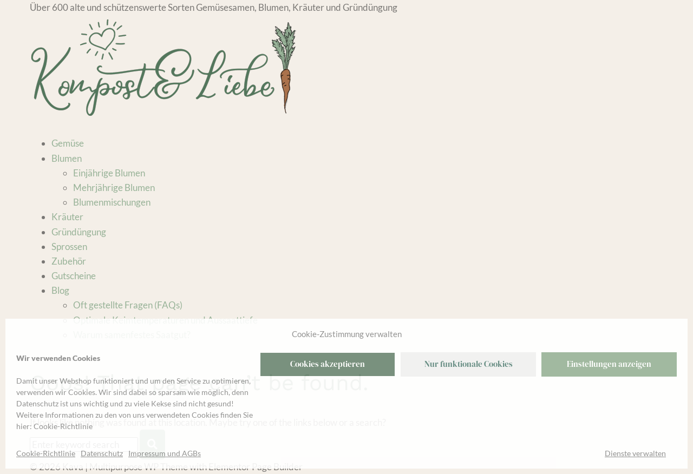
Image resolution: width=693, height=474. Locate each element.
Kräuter (67, 216)
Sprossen (69, 246)
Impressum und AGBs (164, 453)
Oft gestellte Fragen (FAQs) (127, 305)
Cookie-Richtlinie (63, 426)
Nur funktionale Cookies (468, 364)
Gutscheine (73, 275)
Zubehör (68, 261)
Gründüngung (78, 232)
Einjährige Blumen (109, 173)
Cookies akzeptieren (327, 364)
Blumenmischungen (112, 202)
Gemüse (67, 143)
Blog (60, 290)
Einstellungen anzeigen (609, 364)
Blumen (66, 158)
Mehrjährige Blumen (114, 187)
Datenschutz (102, 453)
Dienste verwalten (635, 453)
